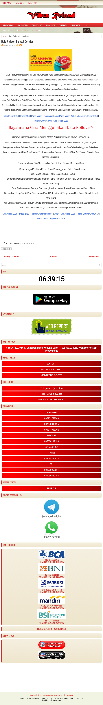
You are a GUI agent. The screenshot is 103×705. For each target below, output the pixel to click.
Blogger (70, 695)
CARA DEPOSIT (37, 25)
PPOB (85, 25)
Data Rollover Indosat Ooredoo (17, 41)
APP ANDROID (36, 30)
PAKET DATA (19, 3)
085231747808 (51, 537)
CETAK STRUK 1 (8, 30)
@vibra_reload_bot (52, 516)
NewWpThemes (32, 698)
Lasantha (56, 698)
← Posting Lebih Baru (10, 257)
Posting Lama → (94, 257)
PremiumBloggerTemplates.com (72, 698)
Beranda (53, 257)
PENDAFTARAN (8, 25)
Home (4, 36)
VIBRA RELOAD (50, 695)
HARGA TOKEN (32, 3)
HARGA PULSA (6, 3)
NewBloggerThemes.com (51, 700)
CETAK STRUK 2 (22, 30)
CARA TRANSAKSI (22, 25)
